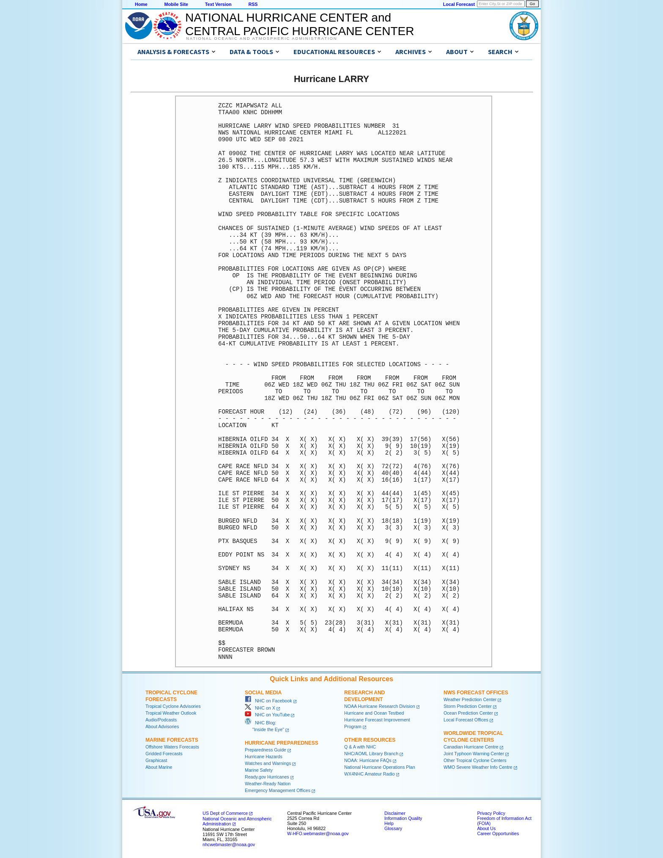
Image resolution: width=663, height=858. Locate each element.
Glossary (393, 828)
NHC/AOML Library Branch (371, 753)
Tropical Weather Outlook (170, 712)
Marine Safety (259, 770)
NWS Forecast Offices (476, 693)
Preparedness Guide (265, 749)
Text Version (218, 4)
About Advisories (162, 726)
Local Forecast (459, 4)
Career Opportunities (498, 833)
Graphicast (156, 760)
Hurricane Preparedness (281, 743)
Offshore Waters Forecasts (172, 746)
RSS (253, 4)
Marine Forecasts (171, 740)
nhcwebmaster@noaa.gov (229, 844)
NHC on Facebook (268, 700)
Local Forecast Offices (466, 719)
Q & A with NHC (360, 746)
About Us (486, 828)
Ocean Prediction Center (468, 712)
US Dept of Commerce (225, 813)
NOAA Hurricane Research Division (379, 706)
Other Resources (369, 740)
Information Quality (403, 818)
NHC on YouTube (267, 714)
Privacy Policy (491, 813)
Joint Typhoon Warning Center (474, 753)
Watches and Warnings (268, 763)
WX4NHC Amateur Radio (369, 773)
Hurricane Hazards (263, 756)
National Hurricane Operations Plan (379, 767)
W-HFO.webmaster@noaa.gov (318, 833)
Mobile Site (176, 4)
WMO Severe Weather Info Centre (478, 767)
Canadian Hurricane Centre (471, 746)
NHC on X (260, 707)
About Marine (158, 767)
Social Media (263, 693)
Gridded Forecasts (164, 753)
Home (141, 4)
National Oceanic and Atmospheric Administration (261, 38)
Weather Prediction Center (470, 699)
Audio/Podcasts (161, 719)
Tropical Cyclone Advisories (173, 706)
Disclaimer (394, 813)
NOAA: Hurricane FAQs (368, 760)
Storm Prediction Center (468, 706)
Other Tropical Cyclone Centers (475, 760)
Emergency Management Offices (277, 790)
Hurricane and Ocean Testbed (374, 712)
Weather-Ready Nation (267, 783)
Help (389, 823)
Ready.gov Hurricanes (267, 776)
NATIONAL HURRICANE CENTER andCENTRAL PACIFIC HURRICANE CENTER (299, 24)
